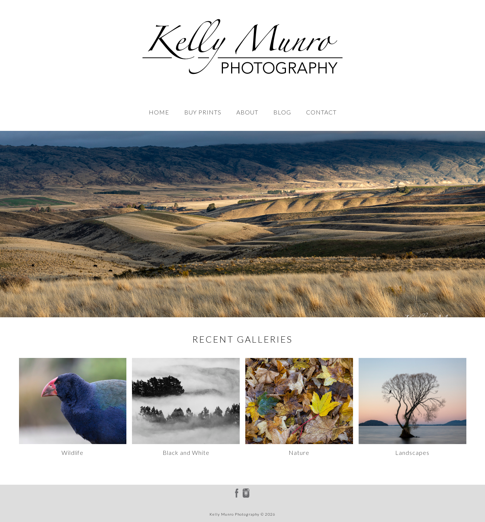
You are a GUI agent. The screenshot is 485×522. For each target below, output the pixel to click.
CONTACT (321, 112)
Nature (299, 452)
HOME (159, 112)
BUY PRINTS (202, 112)
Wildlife (73, 452)
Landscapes (412, 452)
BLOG (282, 112)
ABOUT (247, 112)
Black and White (186, 452)
